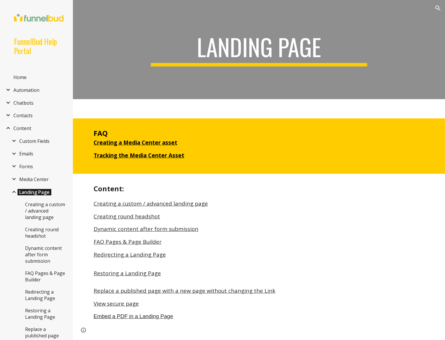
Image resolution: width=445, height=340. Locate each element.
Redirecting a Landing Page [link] (40, 295)
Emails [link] (26, 153)
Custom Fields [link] (34, 141)
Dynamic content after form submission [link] (43, 254)
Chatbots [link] (23, 103)
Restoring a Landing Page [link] (40, 313)
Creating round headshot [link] (42, 232)
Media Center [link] (34, 179)
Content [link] (22, 128)
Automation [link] (26, 90)
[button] (438, 8)
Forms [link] (26, 166)
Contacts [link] (23, 115)
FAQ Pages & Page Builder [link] (45, 276)
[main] (258, 49)
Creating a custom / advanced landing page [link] (45, 210)
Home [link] (20, 77)
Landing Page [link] (34, 192)
